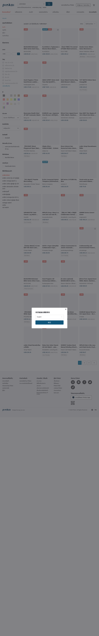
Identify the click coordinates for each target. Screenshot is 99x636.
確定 (49, 322)
